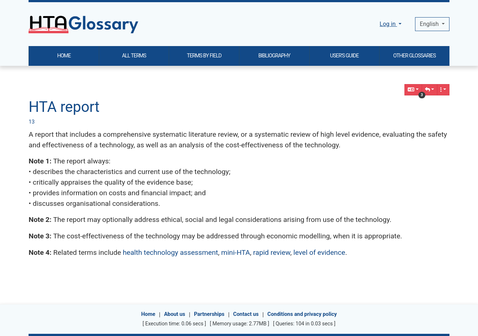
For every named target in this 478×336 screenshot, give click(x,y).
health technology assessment (170, 252)
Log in (388, 23)
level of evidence (319, 252)
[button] (430, 89)
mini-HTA (235, 252)
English (430, 23)
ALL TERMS (134, 56)
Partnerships (209, 314)
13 (31, 122)
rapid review (271, 252)
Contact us (246, 314)
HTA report (64, 107)
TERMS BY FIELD (204, 56)
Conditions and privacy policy (302, 314)
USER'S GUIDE (344, 56)
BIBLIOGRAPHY (274, 56)
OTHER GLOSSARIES (414, 56)
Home (148, 314)
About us (174, 314)
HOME (64, 56)
